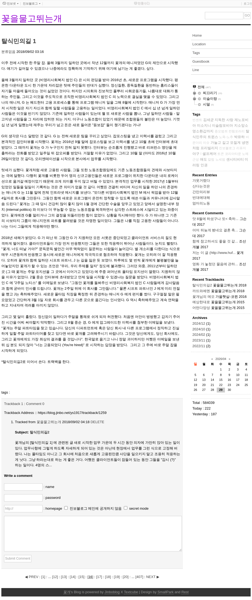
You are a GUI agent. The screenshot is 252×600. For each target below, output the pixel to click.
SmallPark (165, 592)
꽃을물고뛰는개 (31, 18)
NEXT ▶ (152, 577)
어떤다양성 (201, 308)
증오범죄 (221, 131)
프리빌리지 (209, 148)
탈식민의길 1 (18, 41)
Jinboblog (112, 592)
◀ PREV (32, 577)
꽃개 (66, 592)
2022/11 (199, 346)
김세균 (208, 120)
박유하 (239, 137)
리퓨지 (241, 148)
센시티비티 (235, 159)
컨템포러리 (236, 131)
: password (52, 498)
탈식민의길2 (39, 432)
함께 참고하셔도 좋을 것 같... (215, 241)
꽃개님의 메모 (203, 297)
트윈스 (213, 137)
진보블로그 (227, 148)
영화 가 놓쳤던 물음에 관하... (215, 264)
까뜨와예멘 (201, 291)
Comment (35, 404)
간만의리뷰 (201, 192)
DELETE (97, 422)
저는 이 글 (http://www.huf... (214, 253)
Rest (185, 592)
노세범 (220, 159)
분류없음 (8, 52)
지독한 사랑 (224, 120)
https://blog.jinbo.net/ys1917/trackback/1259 (72, 413)
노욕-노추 (226, 137)
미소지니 (204, 125)
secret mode (139, 508)
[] (43, 577)
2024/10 (199, 329)
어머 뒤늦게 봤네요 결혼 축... (215, 230)
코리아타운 (233, 154)
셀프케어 (209, 154)
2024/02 (199, 335)
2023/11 (199, 340)
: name (49, 487)
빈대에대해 (201, 198)
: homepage (53, 508)
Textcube (131, 592)
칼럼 (211, 159)
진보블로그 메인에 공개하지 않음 (96, 508)
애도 (203, 159)
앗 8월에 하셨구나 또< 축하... (215, 219)
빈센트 (197, 120)
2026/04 (220, 358)
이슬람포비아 (222, 125)
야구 (195, 154)
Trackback (13, 404)
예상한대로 (201, 302)
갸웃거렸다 (201, 180)
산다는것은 (201, 186)
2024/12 (199, 323)
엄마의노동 (201, 203)
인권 (204, 165)
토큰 (220, 154)
